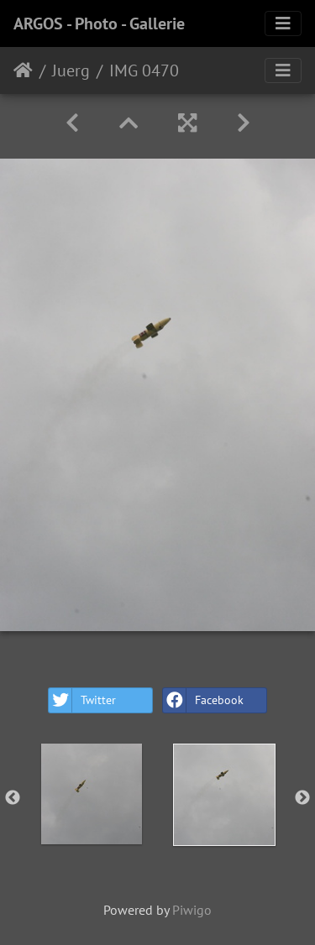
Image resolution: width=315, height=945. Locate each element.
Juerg (71, 70)
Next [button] (302, 798)
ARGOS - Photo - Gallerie (99, 23)
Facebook (203, 700)
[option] (91, 794)
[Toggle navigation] (283, 23)
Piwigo (192, 909)
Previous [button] (12, 798)
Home (23, 70)
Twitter (82, 700)
